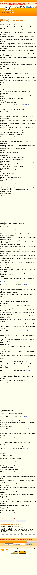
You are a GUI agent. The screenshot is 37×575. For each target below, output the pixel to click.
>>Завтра (13, 518)
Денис (25, 382)
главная (2, 541)
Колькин (25, 284)
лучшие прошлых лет (21, 539)
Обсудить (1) (15, 104)
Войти (28, 3)
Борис (27, 448)
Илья (26, 183)
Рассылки (11, 4)
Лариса (26, 229)
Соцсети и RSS (17, 4)
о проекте (16, 546)
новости (26, 546)
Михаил (25, 461)
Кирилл (26, 68)
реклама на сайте (4, 546)
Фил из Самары (27, 330)
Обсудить (15, 68)
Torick (26, 136)
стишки (23, 541)
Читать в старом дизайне (7, 24)
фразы (18, 541)
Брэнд (26, 195)
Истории (11, 1)
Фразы (26, 1)
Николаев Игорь (27, 428)
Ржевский (2, 281)
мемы (13, 541)
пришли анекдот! (31, 541)
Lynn (25, 84)
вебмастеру (21, 546)
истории (8, 541)
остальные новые (10, 539)
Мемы (18, 1)
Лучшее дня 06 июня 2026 (6, 3)
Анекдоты (3, 1)
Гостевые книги (24, 4)
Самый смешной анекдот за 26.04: (11, 524)
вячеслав (27, 297)
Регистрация (34, 3)
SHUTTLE (27, 471)
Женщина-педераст (28, 111)
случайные (29, 539)
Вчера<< (2, 518)
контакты (11, 546)
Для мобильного (17, 3)
